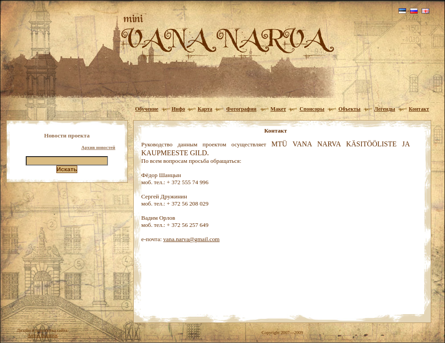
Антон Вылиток (43, 335)
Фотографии (241, 109)
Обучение (146, 109)
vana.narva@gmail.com (191, 239)
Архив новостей (98, 147)
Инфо (178, 109)
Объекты (349, 109)
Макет (278, 109)
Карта (205, 109)
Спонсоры (312, 109)
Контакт (419, 109)
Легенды (384, 109)
